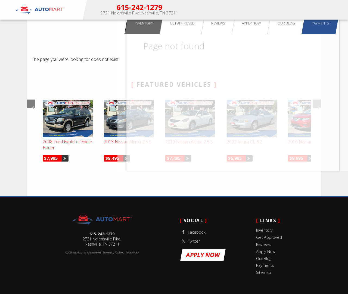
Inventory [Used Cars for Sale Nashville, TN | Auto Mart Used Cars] (214, 9)
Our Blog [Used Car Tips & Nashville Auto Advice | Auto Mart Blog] (310, 9)
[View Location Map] (139, 13)
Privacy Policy (132, 252)
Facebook (193, 232)
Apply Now (287, 9)
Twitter (190, 241)
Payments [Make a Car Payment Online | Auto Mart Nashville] (332, 9)
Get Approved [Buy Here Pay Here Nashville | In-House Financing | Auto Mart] (241, 9)
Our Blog (263, 258)
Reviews (263, 244)
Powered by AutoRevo (113, 252)
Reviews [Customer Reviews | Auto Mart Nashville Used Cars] (265, 9)
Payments (265, 265)
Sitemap (263, 272)
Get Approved (269, 237)
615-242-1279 (101, 233)
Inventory (264, 230)
